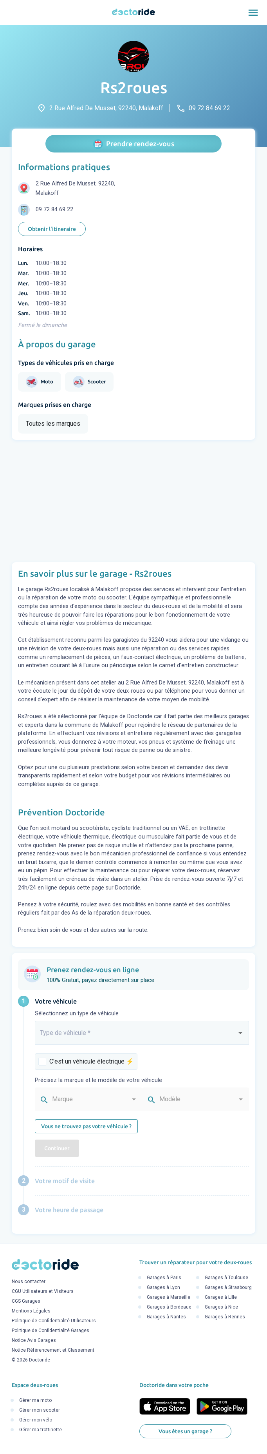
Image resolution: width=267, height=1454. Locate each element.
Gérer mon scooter (39, 1410)
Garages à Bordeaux (169, 1307)
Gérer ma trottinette (40, 1429)
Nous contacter (28, 1281)
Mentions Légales (31, 1311)
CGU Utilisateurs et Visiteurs (43, 1291)
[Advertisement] (133, 501)
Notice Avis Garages (34, 1340)
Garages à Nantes (166, 1317)
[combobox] (142, 1036)
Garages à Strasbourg (228, 1288)
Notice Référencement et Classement (53, 1350)
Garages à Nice (221, 1307)
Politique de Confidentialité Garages (50, 1330)
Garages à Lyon (163, 1288)
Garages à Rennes (225, 1317)
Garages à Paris (164, 1278)
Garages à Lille (221, 1297)
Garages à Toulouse (226, 1278)
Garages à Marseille (168, 1297)
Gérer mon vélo (35, 1420)
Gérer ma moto (35, 1400)
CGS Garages (26, 1301)
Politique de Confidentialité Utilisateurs (54, 1320)
